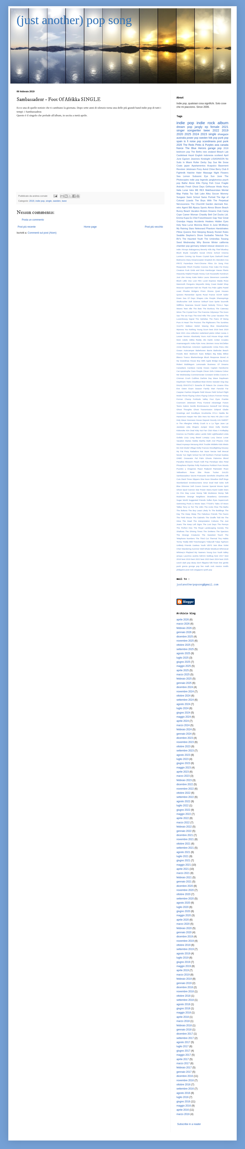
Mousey (224, 448)
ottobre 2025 (183, 644)
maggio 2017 (183, 1054)
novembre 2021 (185, 839)
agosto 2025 (183, 653)
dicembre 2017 (184, 1033)
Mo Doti (179, 448)
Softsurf (204, 301)
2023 (203, 134)
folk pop (212, 137)
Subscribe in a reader (189, 1124)
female (215, 127)
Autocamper (189, 350)
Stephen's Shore (194, 235)
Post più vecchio (154, 226)
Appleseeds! (206, 347)
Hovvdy (213, 420)
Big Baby (217, 354)
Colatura (218, 371)
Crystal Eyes (208, 256)
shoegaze (223, 134)
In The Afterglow (184, 423)
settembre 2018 (185, 1000)
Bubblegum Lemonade (195, 364)
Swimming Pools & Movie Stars (190, 503)
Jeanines (195, 159)
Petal (226, 462)
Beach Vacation (192, 211)
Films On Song (215, 263)
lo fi (186, 141)
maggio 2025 (183, 666)
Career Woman (190, 214)
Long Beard (195, 437)
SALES (225, 472)
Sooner (205, 486)
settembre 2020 (185, 898)
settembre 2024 (185, 699)
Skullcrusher (181, 301)
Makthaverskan (212, 190)
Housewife (214, 274)
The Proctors (195, 322)
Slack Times (186, 479)
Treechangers (200, 542)
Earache (198, 385)
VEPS (209, 545)
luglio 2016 (182, 1097)
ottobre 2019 (183, 945)
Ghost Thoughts (184, 409)
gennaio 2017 (184, 1071)
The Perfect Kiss (184, 528)
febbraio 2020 (184, 928)
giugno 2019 (183, 962)
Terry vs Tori (188, 507)
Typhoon (224, 542)
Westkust (215, 549)
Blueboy (224, 249)
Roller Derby (199, 162)
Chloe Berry (215, 169)
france (179, 148)
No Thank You (205, 287)
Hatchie (191, 172)
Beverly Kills (206, 249)
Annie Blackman (183, 347)
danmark (218, 204)
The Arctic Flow (211, 507)
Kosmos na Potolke (185, 434)
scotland (218, 155)
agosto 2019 (183, 953)
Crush (188, 378)
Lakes (197, 434)
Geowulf (213, 406)
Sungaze (180, 197)
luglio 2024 (182, 708)
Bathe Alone (188, 183)
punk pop (223, 137)
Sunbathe (209, 235)
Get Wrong (223, 406)
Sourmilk (224, 301)
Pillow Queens (183, 232)
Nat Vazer (204, 451)
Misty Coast (210, 284)
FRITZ (179, 263)
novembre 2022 (185, 788)
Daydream (223, 378)
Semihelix (211, 475)
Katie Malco (197, 277)
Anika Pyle (195, 343)
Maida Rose (222, 281)
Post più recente (27, 226)
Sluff (221, 479)
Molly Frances (202, 448)
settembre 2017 (185, 1038)
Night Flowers (221, 172)
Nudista (225, 455)
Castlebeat (181, 155)
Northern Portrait (213, 455)
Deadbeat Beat (199, 382)
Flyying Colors (194, 395)
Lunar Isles (188, 190)
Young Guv (211, 552)
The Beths (196, 151)
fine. (226, 204)
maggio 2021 (183, 864)
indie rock (206, 123)
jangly (198, 127)
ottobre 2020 (183, 894)
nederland (204, 333)
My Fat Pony (182, 451)
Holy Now (181, 225)
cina (188, 333)
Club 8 (225, 169)
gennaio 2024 (184, 733)
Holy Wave (181, 420)
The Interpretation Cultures (206, 521)
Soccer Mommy (220, 193)
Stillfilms (180, 305)
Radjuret (208, 469)
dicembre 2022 (184, 784)
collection (195, 333)
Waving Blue (208, 326)
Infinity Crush (199, 423)
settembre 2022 (185, 797)
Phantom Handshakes (217, 228)
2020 (179, 134)
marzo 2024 (183, 725)
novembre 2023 (185, 742)
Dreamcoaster (197, 260)
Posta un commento (33, 219)
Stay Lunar (190, 493)
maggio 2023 (183, 767)
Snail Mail (213, 483)
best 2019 (185, 559)
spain (179, 141)
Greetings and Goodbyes (188, 413)
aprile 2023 (182, 771)
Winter (214, 242)
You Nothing (190, 329)
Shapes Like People (205, 298)
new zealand (209, 151)
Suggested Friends (197, 500)
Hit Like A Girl (222, 416)
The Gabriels (199, 517)
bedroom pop (183, 151)
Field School (217, 392)
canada (224, 144)
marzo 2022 (183, 822)
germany (194, 246)
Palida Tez (187, 193)
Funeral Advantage (212, 403)
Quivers (179, 295)
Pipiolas (190, 465)
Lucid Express (209, 281)
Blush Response (211, 357)
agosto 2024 (183, 704)
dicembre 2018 (184, 987)
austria (195, 556)
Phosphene (181, 465)
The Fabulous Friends (207, 514)
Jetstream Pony (194, 169)
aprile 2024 (182, 720)
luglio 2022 (182, 805)
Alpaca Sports (200, 207)
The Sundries (222, 322)
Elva (226, 385)
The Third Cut (202, 538)
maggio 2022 (183, 814)
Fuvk (187, 270)
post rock (189, 570)
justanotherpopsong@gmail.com (197, 584)
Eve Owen (181, 388)
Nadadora (194, 451)
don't (199, 563)
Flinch (189, 267)
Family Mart (209, 388)
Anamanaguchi (183, 343)
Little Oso (187, 281)
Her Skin (198, 416)
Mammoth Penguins (185, 284)
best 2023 (205, 559)
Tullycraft (210, 542)
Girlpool (217, 409)
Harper (190, 416)
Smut (205, 483)
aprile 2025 (182, 670)
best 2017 (219, 556)
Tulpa (217, 542)
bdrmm (203, 556)
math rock (209, 566)
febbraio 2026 (184, 628)
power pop (192, 137)
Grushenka (206, 413)
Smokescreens (195, 483)
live (202, 566)
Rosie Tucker (212, 472)
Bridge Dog (217, 361)
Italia (178, 190)
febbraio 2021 (184, 877)
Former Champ (183, 399)
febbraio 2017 (184, 1067)
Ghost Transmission (203, 409)
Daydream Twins (183, 382)
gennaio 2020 (184, 932)
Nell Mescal (222, 451)
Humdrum (224, 274)
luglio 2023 (182, 759)
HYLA (215, 413)
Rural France (209, 295)
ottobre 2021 (183, 843)
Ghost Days (198, 186)
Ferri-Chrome (200, 263)
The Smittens (209, 531)
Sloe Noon (205, 479)
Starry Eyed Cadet (214, 490)
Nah (196, 287)
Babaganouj (194, 249)
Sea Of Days (189, 298)
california (223, 242)
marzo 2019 (183, 974)
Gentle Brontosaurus (199, 406)
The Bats (197, 308)
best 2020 (223, 329)
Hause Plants (222, 270)
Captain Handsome (219, 368)
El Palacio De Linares (213, 385)
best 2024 (214, 559)
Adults (185, 340)
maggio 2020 (183, 915)
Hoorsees (191, 420)
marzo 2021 (183, 873)
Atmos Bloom (214, 207)
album (223, 123)
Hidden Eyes (221, 221)
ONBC (179, 458)
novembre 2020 (185, 890)
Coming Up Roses (193, 256)
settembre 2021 (185, 847)
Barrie (209, 350)
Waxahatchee (222, 326)
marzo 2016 (183, 1114)
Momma (198, 225)
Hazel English (195, 155)
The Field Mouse (184, 517)
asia (217, 144)
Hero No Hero (208, 416)
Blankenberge (197, 357)
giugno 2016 (183, 1101)
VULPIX (180, 326)
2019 (31, 201)
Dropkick (208, 260)
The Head (187, 521)
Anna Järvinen (207, 343)
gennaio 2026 (184, 632)
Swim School (193, 197)
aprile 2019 (182, 970)
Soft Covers (195, 486)
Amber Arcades (221, 340)
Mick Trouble (204, 444)
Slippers (196, 479)
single (49, 201)
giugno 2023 (183, 763)
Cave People (196, 371)
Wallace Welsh (192, 326)
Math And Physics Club (217, 441)
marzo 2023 (183, 775)
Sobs (221, 483)
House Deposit (202, 420)
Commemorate (197, 375)
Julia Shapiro (192, 427)
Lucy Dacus (216, 437)
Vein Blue (217, 545)
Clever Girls (208, 371)
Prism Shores (207, 291)
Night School (192, 455)
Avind (205, 169)
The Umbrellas (212, 239)
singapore (198, 570)
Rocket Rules (221, 232)
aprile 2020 (182, 919)
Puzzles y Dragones (186, 469)
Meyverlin (200, 284)
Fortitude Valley (200, 399)
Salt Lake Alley (203, 193)
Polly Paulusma (202, 465)
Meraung (194, 444)
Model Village (190, 448)
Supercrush (223, 500)
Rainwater (217, 469)
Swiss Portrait (208, 197)
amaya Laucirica (183, 556)
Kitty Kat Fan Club (203, 430)
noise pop (195, 141)
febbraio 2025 (184, 678)
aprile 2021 (182, 869)
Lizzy (186, 437)
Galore (186, 406)
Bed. (186, 354)
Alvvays (184, 249)
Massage (207, 172)
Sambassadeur (183, 475)
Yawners (202, 552)
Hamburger (210, 270)
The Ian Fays (187, 315)
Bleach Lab (222, 151)
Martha (202, 441)
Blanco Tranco (183, 357)
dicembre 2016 (184, 1076)
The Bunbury (209, 308)
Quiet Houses (221, 291)
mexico (219, 566)
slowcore (219, 246)
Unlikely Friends (183, 545)
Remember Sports (193, 295)
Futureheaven (205, 218)
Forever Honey (221, 395)
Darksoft (219, 256)
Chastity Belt (205, 214)
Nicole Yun (181, 455)
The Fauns (223, 514)
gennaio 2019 (184, 983)
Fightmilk (180, 172)
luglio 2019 (182, 957)
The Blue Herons (195, 148)
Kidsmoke (180, 430)
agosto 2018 (183, 1004)
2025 (187, 134)
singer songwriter (188, 130)
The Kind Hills (199, 315)
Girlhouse (210, 186)
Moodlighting (215, 448)
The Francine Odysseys (208, 312)
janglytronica (215, 179)
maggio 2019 (183, 966)
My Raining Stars (185, 228)
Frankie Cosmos (200, 267)
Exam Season (195, 388)
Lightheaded (217, 434)
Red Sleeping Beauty (203, 232)
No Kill (202, 455)
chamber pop (183, 246)
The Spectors (222, 531)
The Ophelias (202, 319)
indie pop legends (199, 179)
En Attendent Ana (220, 260)
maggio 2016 (183, 1105)
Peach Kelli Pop (201, 462)
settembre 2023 (185, 750)
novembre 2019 (185, 940)
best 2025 (223, 559)
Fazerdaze (188, 263)
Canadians (181, 368)
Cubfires (195, 378)
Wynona (180, 329)
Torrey (179, 542)
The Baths (223, 507)
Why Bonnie (203, 242)
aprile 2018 (182, 1017)
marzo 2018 (183, 1021)
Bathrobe (217, 350)
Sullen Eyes (212, 500)
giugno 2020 (183, 911)
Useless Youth (199, 545)
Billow (225, 354)
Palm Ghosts (205, 458)
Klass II (216, 430)
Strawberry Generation (217, 496)
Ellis (198, 183)
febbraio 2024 (184, 729)
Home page (90, 226)
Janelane (180, 427)
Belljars (208, 354)
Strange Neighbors (196, 496)
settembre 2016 (185, 1088)
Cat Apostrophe (183, 371)
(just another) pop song (74, 20)
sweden (57, 201)
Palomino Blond (220, 458)
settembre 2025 (185, 649)
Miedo (225, 444)
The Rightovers (209, 322)
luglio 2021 (182, 856)
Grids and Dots (197, 270)
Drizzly (179, 385)
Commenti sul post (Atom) (42, 232)
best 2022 (195, 559)
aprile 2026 (182, 619)
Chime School (213, 253)
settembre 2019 (185, 949)
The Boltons (181, 510)
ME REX (199, 190)
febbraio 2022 (184, 826)
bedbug (210, 556)
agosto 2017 (183, 1042)
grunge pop (194, 566)
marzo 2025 (183, 674)
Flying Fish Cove (211, 183)
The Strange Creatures (188, 535)
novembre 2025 (185, 640)
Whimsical (223, 549)
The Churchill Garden (202, 204)
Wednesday (189, 242)
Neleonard (200, 228)
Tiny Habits (223, 538)
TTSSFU (210, 503)
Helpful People (191, 274)
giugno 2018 (183, 1008)
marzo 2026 (183, 623)
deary (193, 563)
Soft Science (194, 301)
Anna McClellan (221, 343)
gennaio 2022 (184, 831)
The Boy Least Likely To (199, 510)
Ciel (215, 214)
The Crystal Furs (189, 312)
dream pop (184, 127)
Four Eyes (215, 399)
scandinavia (209, 141)
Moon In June (210, 225)
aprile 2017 (182, 1059)
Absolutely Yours (198, 336)
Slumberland (182, 483)
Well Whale (205, 549)
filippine (205, 563)
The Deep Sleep (188, 514)
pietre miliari (214, 333)
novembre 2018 (185, 991)
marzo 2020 (183, 923)
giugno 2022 (183, 809)
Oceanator (188, 458)
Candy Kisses (202, 368)
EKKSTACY (188, 385)
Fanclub (220, 388)
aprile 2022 (182, 818)
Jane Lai (224, 423)
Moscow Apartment (185, 287)
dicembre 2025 (184, 636)
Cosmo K (224, 375)
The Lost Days (210, 524)
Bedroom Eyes (196, 354)
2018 (225, 148)
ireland (203, 246)
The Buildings (218, 510)
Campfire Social (197, 253)
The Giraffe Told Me (215, 517)
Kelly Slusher (222, 427)
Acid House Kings (215, 336)
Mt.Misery (223, 225)
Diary (188, 260)
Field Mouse (205, 392)
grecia (184, 566)
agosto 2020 (183, 902)
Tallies (179, 507)
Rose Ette (195, 472)
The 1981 (199, 507)
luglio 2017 (182, 1046)
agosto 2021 (183, 852)
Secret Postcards (198, 475)
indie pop (40, 201)
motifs (225, 566)
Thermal (213, 538)
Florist (184, 395)
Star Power (201, 490)
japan (187, 165)
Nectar (213, 451)
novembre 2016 (185, 1080)
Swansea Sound (192, 305)
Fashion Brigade (192, 392)
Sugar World (182, 500)
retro (178, 207)
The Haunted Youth (192, 239)
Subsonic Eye (200, 176)
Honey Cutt (204, 274)
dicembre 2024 (184, 687)
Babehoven (201, 350)
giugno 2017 (183, 1050)
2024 (195, 134)
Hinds (219, 186)
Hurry (225, 186)
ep (206, 127)
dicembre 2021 (184, 835)
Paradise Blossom (184, 462)
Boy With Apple (204, 361)
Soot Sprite (214, 301)
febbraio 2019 (184, 978)
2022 (215, 130)
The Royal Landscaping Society (209, 528)
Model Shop (222, 284)
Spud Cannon (189, 490)
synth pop (207, 570)
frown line (217, 563)
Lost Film (197, 281)
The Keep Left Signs (192, 524)
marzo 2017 (183, 1063)
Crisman (180, 378)
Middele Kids (216, 444)
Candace (191, 368)
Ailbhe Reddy (195, 340)
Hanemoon (181, 416)
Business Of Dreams (217, 364)
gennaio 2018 (184, 1029)
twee (64, 201)
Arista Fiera (218, 347)
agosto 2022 (183, 801)
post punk (222, 141)
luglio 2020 (182, 907)
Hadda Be (223, 413)
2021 (225, 127)
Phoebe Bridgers (191, 291)
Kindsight (205, 159)
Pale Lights (217, 287)
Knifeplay (224, 430)
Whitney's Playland (185, 552)
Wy (195, 552)
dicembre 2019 (184, 936)
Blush (178, 253)
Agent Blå (187, 207)
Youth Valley (222, 552)
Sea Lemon (183, 176)
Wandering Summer (191, 549)
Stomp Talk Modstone (206, 493)
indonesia (208, 155)
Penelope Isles (216, 462)
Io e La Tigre (212, 423)
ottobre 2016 (183, 1084)
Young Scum (202, 329)
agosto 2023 (183, 754)
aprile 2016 (182, 1109)
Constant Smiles (212, 375)
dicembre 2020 (184, 885)
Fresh (188, 186)
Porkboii (213, 465)
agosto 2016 (183, 1093)
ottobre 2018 (183, 995)
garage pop (215, 148)
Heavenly (180, 274)
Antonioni (196, 347)
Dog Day (224, 382)
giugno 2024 (183, 712)
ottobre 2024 (183, 695)
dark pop (186, 563)
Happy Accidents (195, 221)
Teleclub (219, 235)
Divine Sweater (213, 382)
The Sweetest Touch (212, 535)
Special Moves (216, 486)
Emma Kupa (182, 218)
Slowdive (214, 479)
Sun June (216, 176)
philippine (180, 570)
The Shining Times (193, 531)
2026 (179, 144)
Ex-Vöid (193, 218)
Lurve (190, 225)
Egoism (186, 159)
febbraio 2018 (184, 1025)
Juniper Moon (207, 427)
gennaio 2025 (184, 683)
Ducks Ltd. (223, 214)
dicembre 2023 (184, 737)
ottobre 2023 (183, 746)
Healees (209, 221)
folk (211, 563)
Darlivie (203, 378)
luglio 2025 (182, 657)
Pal (196, 458)
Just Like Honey (183, 277)
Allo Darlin (208, 340)
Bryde (185, 253)
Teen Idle (188, 308)
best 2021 (180, 333)
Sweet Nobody (208, 305)
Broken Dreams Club (211, 211)
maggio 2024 (183, 716)
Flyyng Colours (207, 395)
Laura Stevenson (211, 277)
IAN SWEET (222, 420)
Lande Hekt (206, 434)
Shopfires (220, 475)
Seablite (180, 235)
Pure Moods (222, 465)
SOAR (219, 295)
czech (179, 563)
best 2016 (213, 329)
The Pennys (222, 524)
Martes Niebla (191, 441)
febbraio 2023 (184, 780)
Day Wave (213, 378)
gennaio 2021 (184, 881)
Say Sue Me (215, 162)
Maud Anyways (183, 444)
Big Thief (216, 249)
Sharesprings (223, 298)
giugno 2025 (183, 661)
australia (181, 137)
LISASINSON (218, 159)
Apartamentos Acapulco (203, 165)
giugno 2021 (183, 860)
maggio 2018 (183, 1012)
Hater (199, 172)
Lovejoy (205, 437)
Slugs (225, 479)
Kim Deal (190, 430)
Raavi (200, 469)
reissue (210, 246)
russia (223, 333)
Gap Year (217, 218)
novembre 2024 (185, 691)
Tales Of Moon (221, 503)
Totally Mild (188, 542)
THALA (219, 305)
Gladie (225, 409)
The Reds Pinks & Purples (198, 144)
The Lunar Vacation (215, 315)
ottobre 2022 (183, 792)
